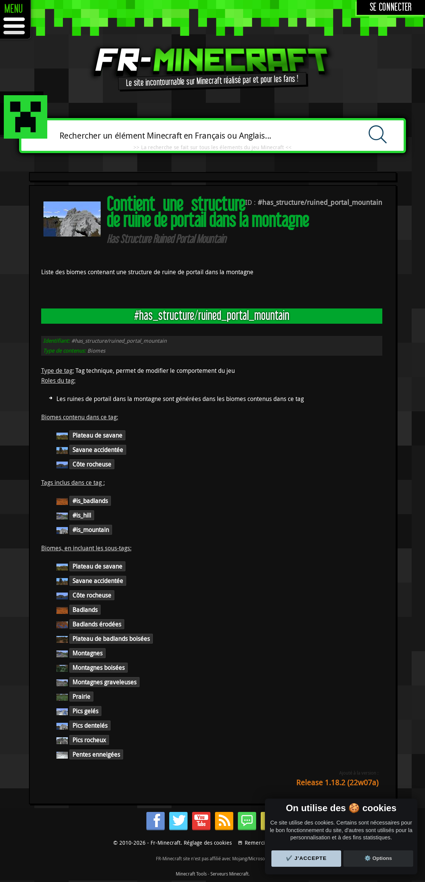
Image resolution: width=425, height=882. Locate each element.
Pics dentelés (89, 725)
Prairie (81, 696)
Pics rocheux (89, 740)
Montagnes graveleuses (104, 682)
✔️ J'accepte (306, 858)
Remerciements (264, 842)
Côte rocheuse (91, 464)
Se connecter (391, 7)
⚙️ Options (378, 858)
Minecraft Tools (191, 874)
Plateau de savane (97, 435)
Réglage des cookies (208, 842)
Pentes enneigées (96, 754)
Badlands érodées (96, 624)
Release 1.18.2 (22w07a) (337, 782)
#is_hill (81, 515)
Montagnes (87, 653)
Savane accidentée (97, 450)
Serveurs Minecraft (229, 874)
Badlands (85, 610)
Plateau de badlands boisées (111, 638)
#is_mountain (90, 530)
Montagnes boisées (98, 667)
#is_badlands (90, 501)
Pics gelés (85, 711)
